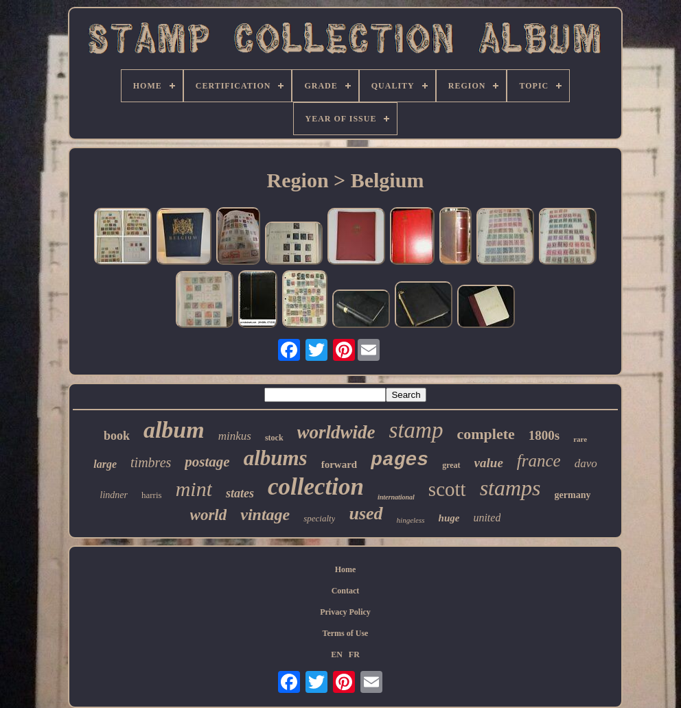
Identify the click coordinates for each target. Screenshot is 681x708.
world (208, 514)
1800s (544, 435)
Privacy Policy (345, 612)
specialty (319, 518)
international (396, 497)
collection (316, 486)
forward (339, 464)
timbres (150, 462)
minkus (234, 435)
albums (276, 458)
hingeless (411, 520)
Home (345, 569)
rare (580, 439)
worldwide (336, 432)
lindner (114, 495)
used (365, 513)
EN (337, 654)
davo (586, 463)
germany (573, 495)
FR (354, 654)
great (451, 465)
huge (449, 517)
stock (274, 437)
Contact (346, 590)
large (105, 464)
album (174, 429)
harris (151, 495)
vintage (265, 514)
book (117, 435)
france (539, 460)
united (486, 517)
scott (447, 489)
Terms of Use (346, 633)
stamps (510, 487)
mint (194, 488)
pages (399, 460)
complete (485, 433)
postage (207, 461)
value (488, 463)
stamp (416, 430)
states (240, 493)
